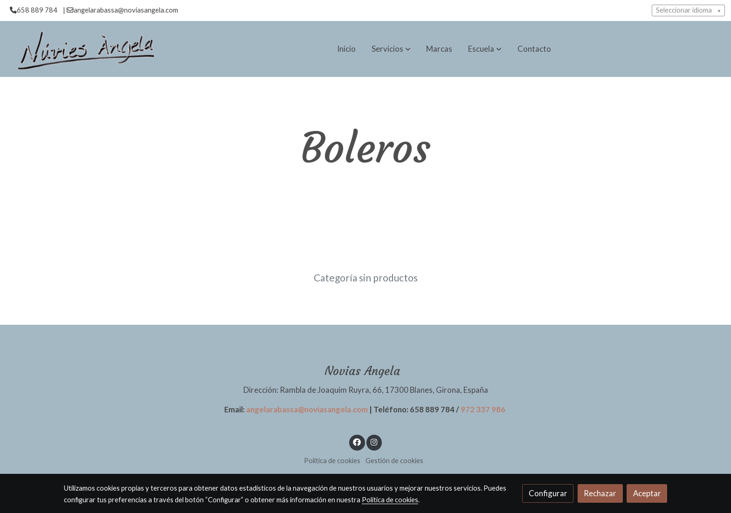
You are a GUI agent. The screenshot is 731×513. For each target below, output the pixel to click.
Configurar (548, 493)
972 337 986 (483, 409)
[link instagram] (373, 441)
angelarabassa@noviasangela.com (307, 409)
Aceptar (647, 493)
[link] (84, 49)
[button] (391, 49)
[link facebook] (357, 441)
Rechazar (600, 493)
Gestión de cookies (394, 461)
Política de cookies (332, 461)
